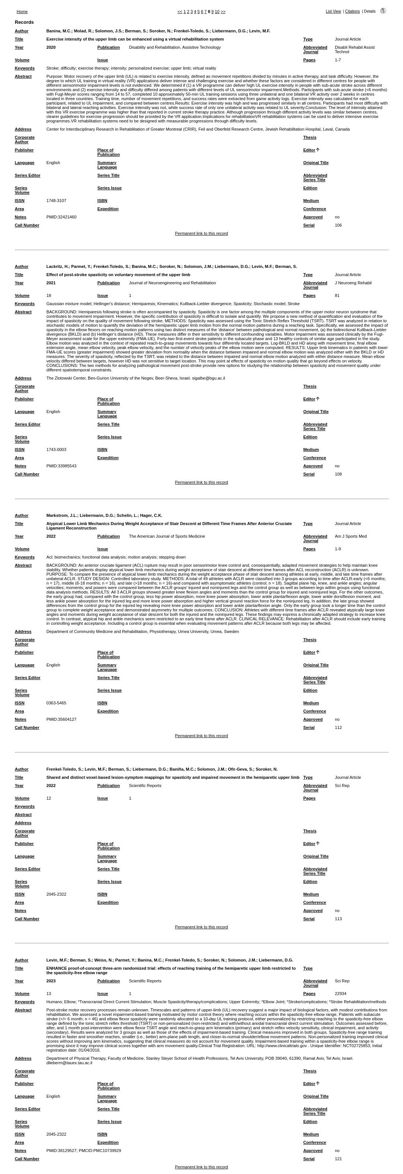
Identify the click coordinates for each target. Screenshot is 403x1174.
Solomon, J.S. (108, 31)
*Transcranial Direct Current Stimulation (114, 1001)
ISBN (102, 200)
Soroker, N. (160, 31)
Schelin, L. (127, 515)
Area (19, 209)
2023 (51, 981)
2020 (51, 47)
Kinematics (167, 303)
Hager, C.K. (151, 515)
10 (217, 11)
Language (25, 162)
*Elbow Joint (273, 1001)
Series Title (108, 175)
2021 (51, 283)
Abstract (23, 76)
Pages (309, 60)
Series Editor (28, 175)
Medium (311, 200)
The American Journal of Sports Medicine (167, 536)
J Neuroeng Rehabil (353, 283)
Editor (309, 150)
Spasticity (242, 303)
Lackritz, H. (58, 266)
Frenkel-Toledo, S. (192, 31)
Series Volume (22, 190)
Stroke (52, 68)
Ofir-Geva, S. (240, 769)
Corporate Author (25, 139)
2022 (51, 536)
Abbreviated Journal (315, 49)
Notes (20, 217)
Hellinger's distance (112, 303)
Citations (352, 11)
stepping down (172, 557)
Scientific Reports (145, 785)
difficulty (68, 68)
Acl (49, 557)
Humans (54, 1001)
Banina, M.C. (59, 31)
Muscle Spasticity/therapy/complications (190, 1001)
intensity (118, 68)
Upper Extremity (244, 1001)
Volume (22, 60)
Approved (313, 217)
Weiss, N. (103, 960)
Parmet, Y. (81, 266)
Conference (314, 209)
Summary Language (107, 164)
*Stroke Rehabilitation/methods (357, 1001)
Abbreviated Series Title (315, 177)
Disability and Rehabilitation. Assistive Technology (175, 47)
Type (308, 39)
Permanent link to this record (201, 233)
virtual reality (204, 68)
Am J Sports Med (351, 536)
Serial (308, 225)
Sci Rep (342, 785)
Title (19, 39)
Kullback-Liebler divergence (205, 303)
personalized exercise (148, 68)
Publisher (24, 150)
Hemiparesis (143, 303)
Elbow (70, 1001)
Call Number (27, 225)
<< (179, 11)
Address (23, 129)
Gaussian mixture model (69, 303)
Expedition (108, 209)
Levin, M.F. (260, 31)
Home (22, 11)
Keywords (25, 68)
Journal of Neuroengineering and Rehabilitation (172, 283)
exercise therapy (93, 68)
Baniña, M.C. (182, 769)
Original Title (316, 162)
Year (19, 47)
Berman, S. (136, 31)
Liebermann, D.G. (229, 31)
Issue (102, 60)
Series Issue (109, 188)
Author (22, 31)
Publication (108, 47)
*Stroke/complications (307, 1001)
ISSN (20, 200)
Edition (310, 188)
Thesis (309, 137)
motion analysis (142, 557)
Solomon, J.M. (198, 266)
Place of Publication (108, 152)
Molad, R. (83, 31)
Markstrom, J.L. (62, 515)
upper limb (181, 68)
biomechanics (67, 557)
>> (223, 11)
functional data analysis (103, 557)
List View (333, 11)
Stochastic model (269, 303)
